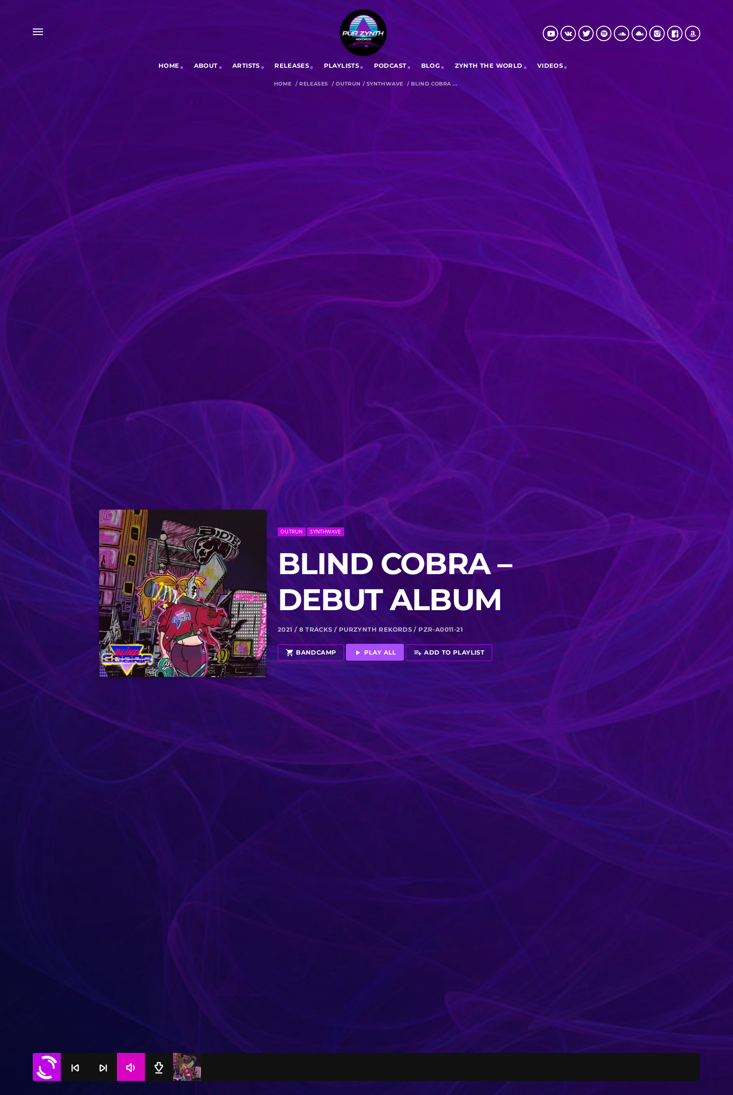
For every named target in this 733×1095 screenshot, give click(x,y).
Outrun (348, 83)
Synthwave (384, 83)
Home (169, 65)
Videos (550, 65)
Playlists (341, 65)
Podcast (390, 65)
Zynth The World (489, 65)
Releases (313, 83)
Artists (246, 65)
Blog (430, 65)
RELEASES (291, 65)
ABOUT (206, 65)
